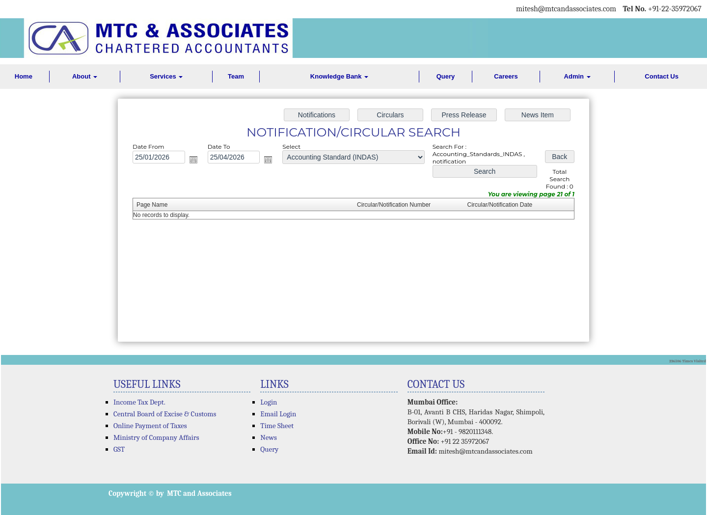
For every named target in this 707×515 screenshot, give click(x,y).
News (268, 437)
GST (119, 449)
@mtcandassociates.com (577, 8)
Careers (505, 76)
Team (236, 76)
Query (445, 76)
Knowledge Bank (339, 76)
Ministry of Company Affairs (156, 437)
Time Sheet (277, 425)
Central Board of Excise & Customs (164, 413)
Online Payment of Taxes (150, 425)
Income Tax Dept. (139, 402)
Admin (577, 76)
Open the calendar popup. (197, 161)
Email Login (278, 413)
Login (268, 402)
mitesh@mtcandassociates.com (485, 451)
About (84, 76)
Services (166, 76)
